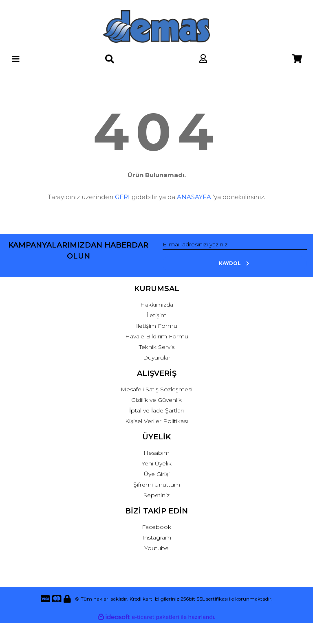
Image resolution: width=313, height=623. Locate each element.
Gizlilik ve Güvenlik (156, 400)
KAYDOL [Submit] (234, 263)
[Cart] (297, 59)
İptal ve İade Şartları (156, 410)
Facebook (156, 527)
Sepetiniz (156, 495)
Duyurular (156, 357)
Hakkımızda (156, 304)
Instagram (156, 537)
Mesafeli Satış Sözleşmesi (156, 389)
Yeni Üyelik (156, 463)
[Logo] (156, 26)
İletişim (157, 315)
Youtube (156, 548)
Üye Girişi (157, 474)
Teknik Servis (156, 347)
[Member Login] (203, 59)
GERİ (122, 197)
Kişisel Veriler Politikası (156, 421)
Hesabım (156, 452)
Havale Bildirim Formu (156, 336)
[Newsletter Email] (235, 245)
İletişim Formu (156, 325)
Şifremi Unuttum (156, 484)
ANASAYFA (194, 197)
